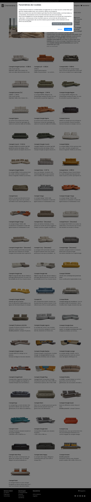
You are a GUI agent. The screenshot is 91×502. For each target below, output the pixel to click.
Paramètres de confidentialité (62, 24)
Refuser (60, 29)
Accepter (68, 29)
